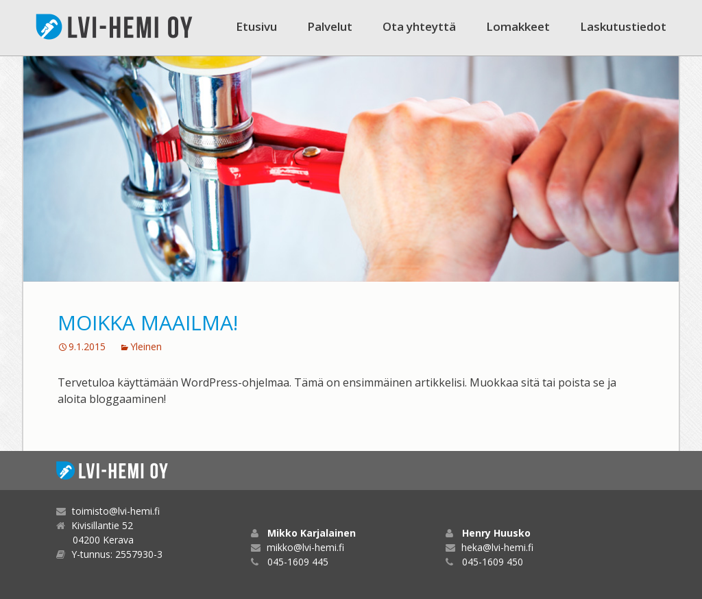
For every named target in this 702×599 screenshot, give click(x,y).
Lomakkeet (518, 26)
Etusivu (256, 26)
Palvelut (329, 26)
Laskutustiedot (623, 26)
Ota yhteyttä (419, 26)
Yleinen (146, 346)
